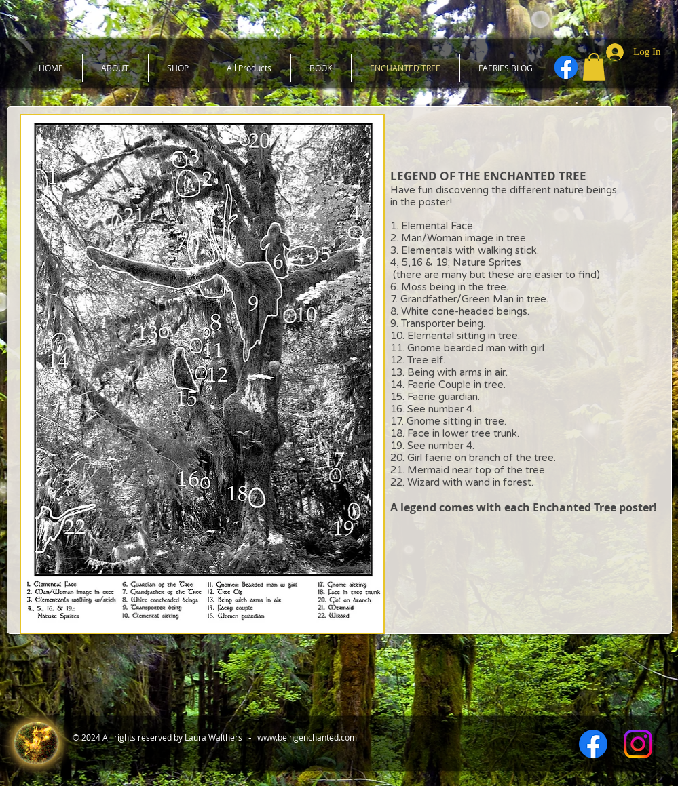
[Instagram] (638, 744)
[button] (593, 67)
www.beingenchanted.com (307, 737)
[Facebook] (566, 67)
